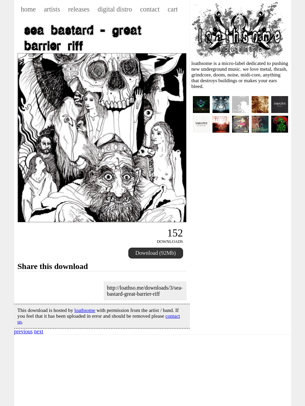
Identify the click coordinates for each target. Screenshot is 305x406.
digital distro (115, 9)
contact (150, 9)
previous (23, 331)
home (28, 9)
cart (173, 9)
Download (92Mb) (155, 253)
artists (52, 9)
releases (79, 9)
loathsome (84, 310)
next (39, 331)
